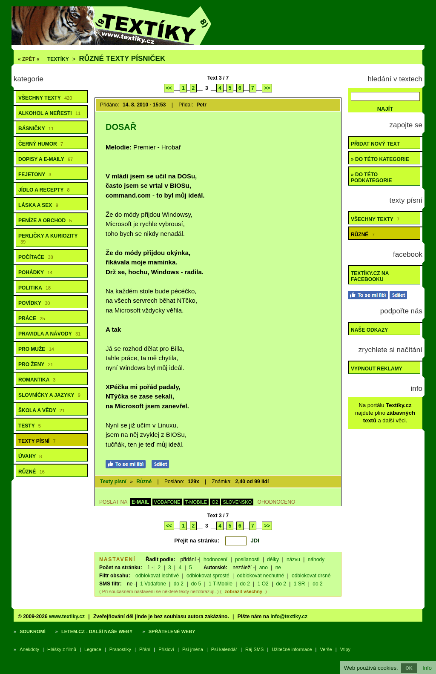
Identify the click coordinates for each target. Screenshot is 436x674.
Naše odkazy (369, 330)
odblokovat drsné (311, 576)
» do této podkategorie (371, 178)
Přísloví (166, 649)
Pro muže (36, 349)
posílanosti (247, 559)
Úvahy (30, 456)
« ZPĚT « (29, 59)
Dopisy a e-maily (45, 159)
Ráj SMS (254, 649)
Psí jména (192, 649)
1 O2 (263, 584)
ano (263, 568)
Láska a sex (38, 205)
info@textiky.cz (288, 617)
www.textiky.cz (67, 617)
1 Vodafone (153, 584)
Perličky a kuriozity (48, 238)
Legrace (92, 649)
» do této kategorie (380, 159)
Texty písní (37, 441)
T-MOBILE (196, 502)
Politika (34, 288)
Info (427, 668)
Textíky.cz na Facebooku (370, 276)
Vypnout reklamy (376, 369)
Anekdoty (29, 649)
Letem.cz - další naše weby (96, 631)
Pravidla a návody (49, 334)
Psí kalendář (224, 649)
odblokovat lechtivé (157, 576)
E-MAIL (140, 502)
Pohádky (35, 272)
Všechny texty (45, 98)
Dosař (121, 127)
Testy (29, 426)
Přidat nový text (375, 144)
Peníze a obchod (45, 221)
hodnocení (215, 559)
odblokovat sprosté (207, 576)
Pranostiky (120, 649)
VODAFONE (167, 502)
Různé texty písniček (122, 58)
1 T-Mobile (220, 584)
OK (409, 668)
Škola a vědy (41, 410)
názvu (293, 559)
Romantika (36, 380)
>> (267, 88)
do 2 (179, 584)
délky (273, 559)
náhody (316, 559)
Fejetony (34, 175)
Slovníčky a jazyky (49, 395)
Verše (326, 649)
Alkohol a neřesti (49, 113)
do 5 (196, 584)
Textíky (58, 59)
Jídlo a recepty (44, 190)
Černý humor (40, 144)
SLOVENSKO (237, 502)
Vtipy (345, 649)
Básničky (36, 129)
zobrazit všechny (243, 591)
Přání (144, 649)
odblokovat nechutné (260, 576)
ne (278, 568)
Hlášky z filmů (61, 649)
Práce (31, 318)
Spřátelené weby (172, 631)
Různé (31, 472)
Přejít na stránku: (196, 540)
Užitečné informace (292, 649)
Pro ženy (35, 364)
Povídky (34, 303)
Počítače (35, 257)
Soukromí (33, 631)
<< (169, 88)
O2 (215, 502)
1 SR (299, 584)
